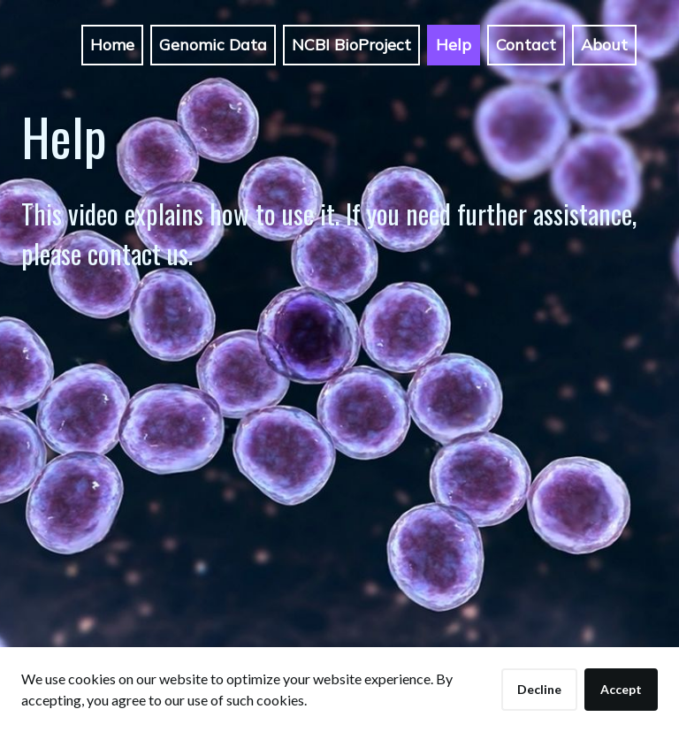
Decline (539, 689)
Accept (621, 689)
